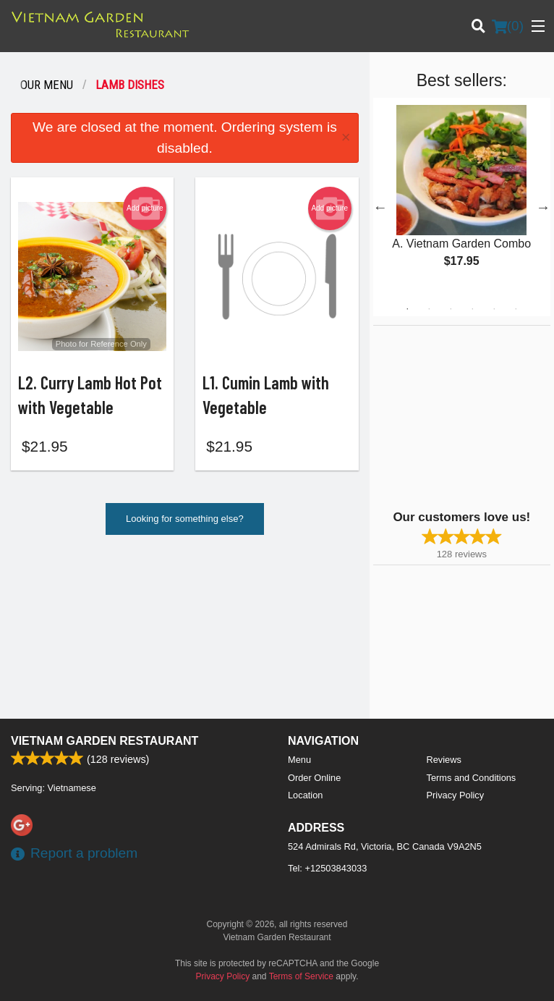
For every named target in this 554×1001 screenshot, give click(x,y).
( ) (508, 26)
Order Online (314, 777)
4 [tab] (472, 309)
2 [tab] (429, 309)
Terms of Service (301, 976)
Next (543, 207)
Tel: (327, 868)
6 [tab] (515, 309)
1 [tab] (407, 309)
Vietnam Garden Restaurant (104, 741)
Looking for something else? (185, 523)
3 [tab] (450, 309)
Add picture (145, 208)
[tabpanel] (462, 198)
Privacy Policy (456, 795)
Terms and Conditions (471, 777)
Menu (299, 759)
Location (305, 795)
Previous (380, 207)
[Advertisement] (463, 416)
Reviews (444, 759)
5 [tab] (494, 309)
